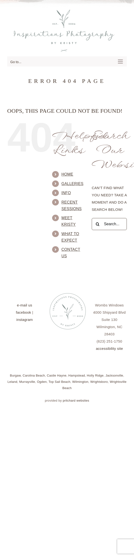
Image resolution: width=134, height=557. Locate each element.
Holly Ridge (95, 375)
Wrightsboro (99, 382)
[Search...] (109, 224)
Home (67, 174)
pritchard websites (76, 400)
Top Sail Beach (59, 382)
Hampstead (76, 375)
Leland (12, 382)
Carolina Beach (34, 375)
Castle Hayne (57, 375)
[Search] (98, 224)
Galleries (72, 184)
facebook (23, 312)
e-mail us (24, 305)
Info (66, 193)
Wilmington (80, 382)
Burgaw (15, 375)
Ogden (42, 382)
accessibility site (109, 348)
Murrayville (27, 382)
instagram (24, 320)
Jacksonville (114, 375)
